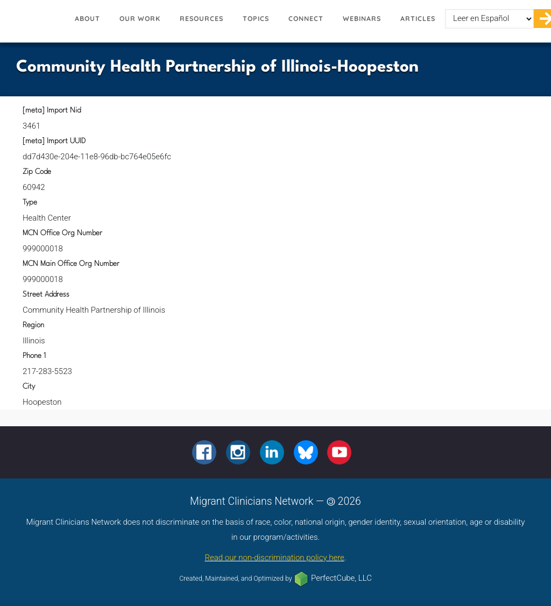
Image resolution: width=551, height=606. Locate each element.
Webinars (362, 19)
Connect (305, 19)
